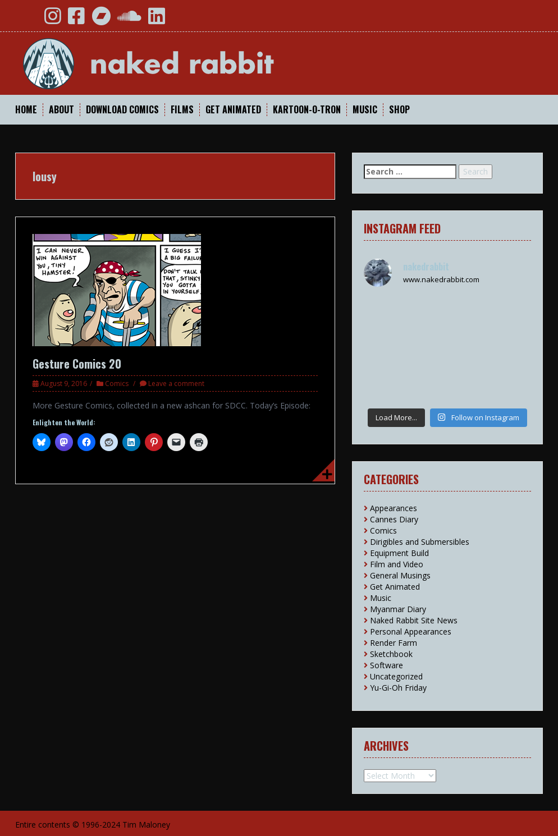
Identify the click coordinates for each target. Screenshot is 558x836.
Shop (399, 109)
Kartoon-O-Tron (307, 109)
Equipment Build (399, 553)
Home (26, 109)
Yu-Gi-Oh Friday (398, 687)
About (61, 109)
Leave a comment (176, 383)
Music (365, 109)
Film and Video (396, 564)
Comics (117, 383)
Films (182, 109)
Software (386, 665)
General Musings (400, 575)
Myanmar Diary (398, 609)
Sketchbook (391, 654)
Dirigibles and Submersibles (419, 541)
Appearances (393, 508)
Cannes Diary (394, 519)
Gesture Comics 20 (77, 363)
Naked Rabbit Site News (414, 620)
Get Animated (233, 109)
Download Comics (122, 109)
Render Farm (393, 642)
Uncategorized (396, 676)
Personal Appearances (410, 631)
